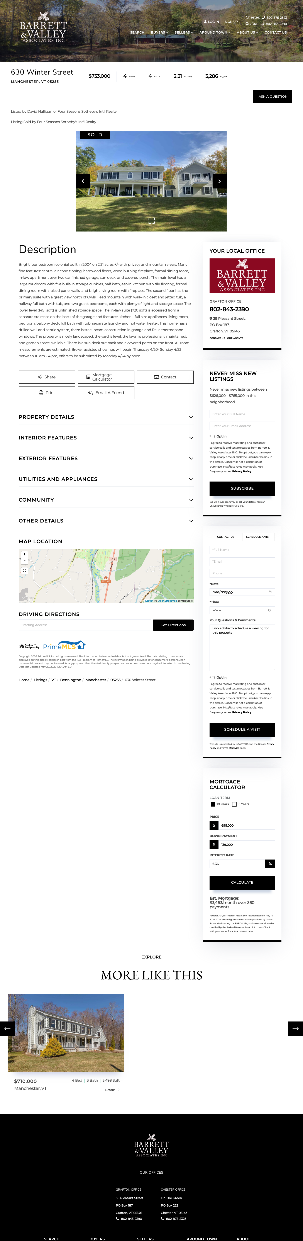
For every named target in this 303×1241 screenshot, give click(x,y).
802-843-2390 (229, 309)
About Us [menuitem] (246, 32)
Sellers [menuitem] (182, 32)
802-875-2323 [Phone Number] (274, 18)
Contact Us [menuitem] (276, 32)
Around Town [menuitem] (213, 32)
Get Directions (173, 625)
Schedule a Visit (258, 537)
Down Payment (223, 836)
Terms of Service (230, 748)
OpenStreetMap (167, 600)
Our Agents (235, 338)
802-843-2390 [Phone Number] (274, 24)
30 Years (220, 804)
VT (53, 680)
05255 (115, 680)
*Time (214, 602)
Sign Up (231, 22)
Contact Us (217, 338)
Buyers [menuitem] (158, 32)
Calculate (242, 882)
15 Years (241, 804)
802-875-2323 (173, 1219)
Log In (211, 22)
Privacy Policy (241, 471)
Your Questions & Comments (232, 620)
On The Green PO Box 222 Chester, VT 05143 (174, 1205)
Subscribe (242, 488)
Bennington (70, 680)
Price (214, 817)
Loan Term (220, 798)
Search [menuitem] (137, 32)
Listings (40, 680)
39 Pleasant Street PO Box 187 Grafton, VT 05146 (130, 1205)
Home (24, 680)
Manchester (95, 680)
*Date (214, 584)
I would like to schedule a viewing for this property (242, 648)
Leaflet (149, 600)
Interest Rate (222, 855)
